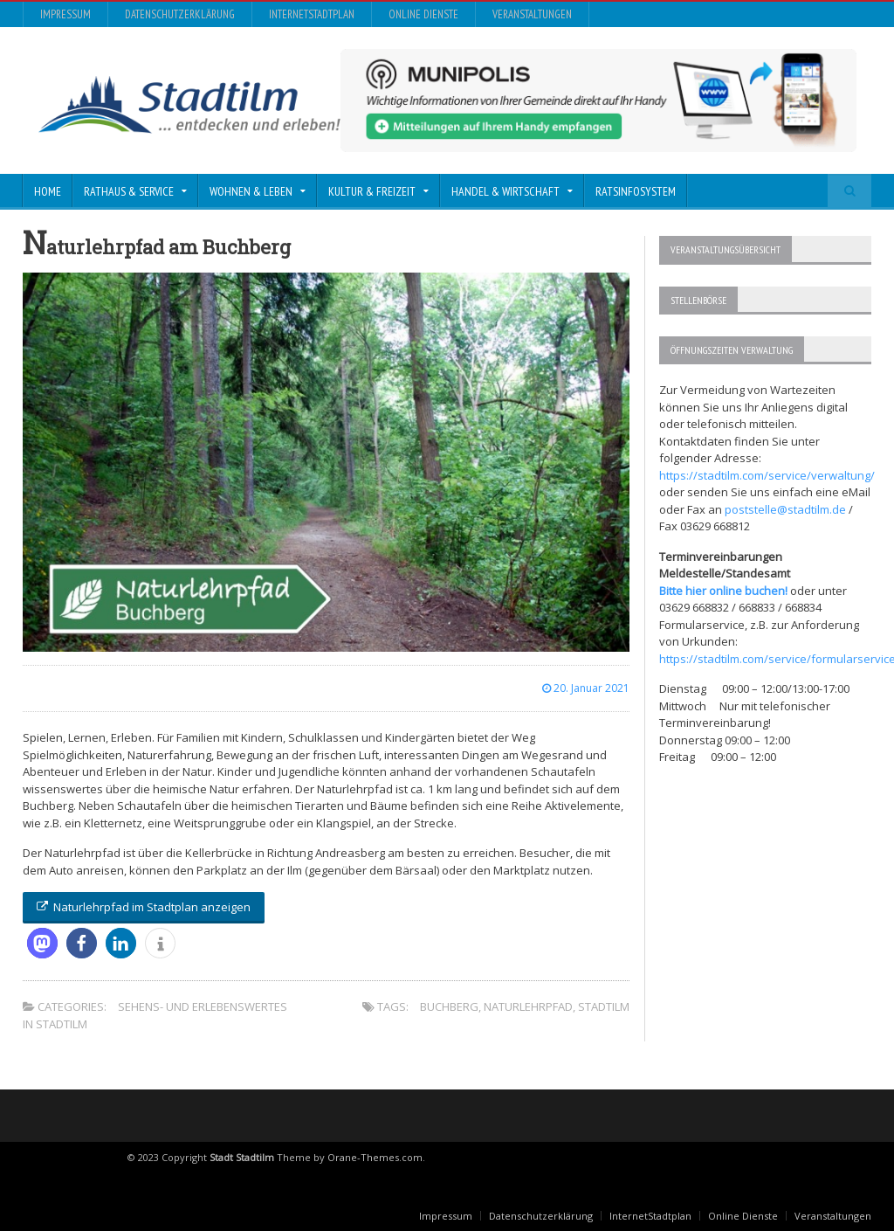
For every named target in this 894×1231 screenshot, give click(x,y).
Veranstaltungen (532, 14)
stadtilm (603, 1006)
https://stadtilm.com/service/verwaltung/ (767, 475)
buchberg (449, 1006)
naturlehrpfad (528, 1006)
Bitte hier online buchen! (723, 590)
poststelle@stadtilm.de (785, 509)
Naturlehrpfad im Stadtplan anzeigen (144, 907)
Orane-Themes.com (375, 1157)
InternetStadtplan (311, 14)
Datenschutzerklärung (180, 14)
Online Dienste (423, 14)
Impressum (65, 14)
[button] (42, 943)
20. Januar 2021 (585, 688)
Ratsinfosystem (635, 191)
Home (47, 191)
